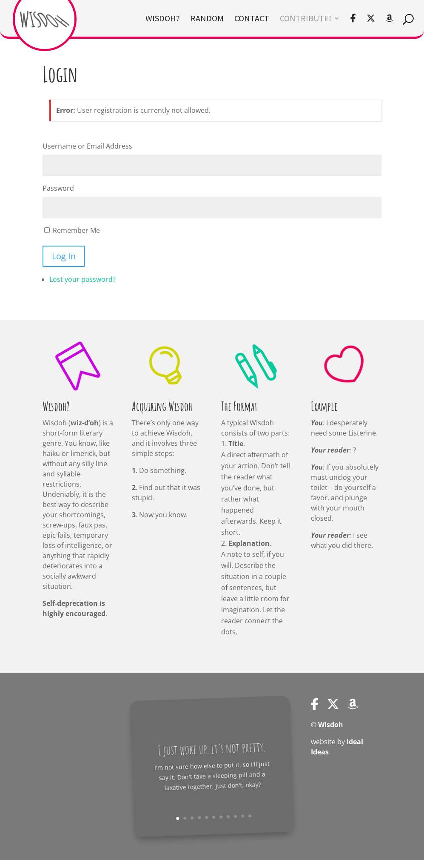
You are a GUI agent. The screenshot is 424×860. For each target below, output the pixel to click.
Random (207, 19)
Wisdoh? (162, 19)
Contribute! (305, 19)
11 (243, 817)
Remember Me (76, 230)
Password (58, 188)
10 (237, 817)
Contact (251, 19)
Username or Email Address (87, 146)
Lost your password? (82, 279)
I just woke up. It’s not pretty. (212, 748)
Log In (64, 256)
